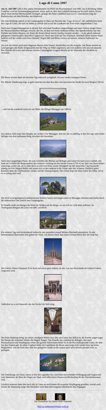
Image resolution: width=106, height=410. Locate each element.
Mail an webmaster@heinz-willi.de (53, 406)
